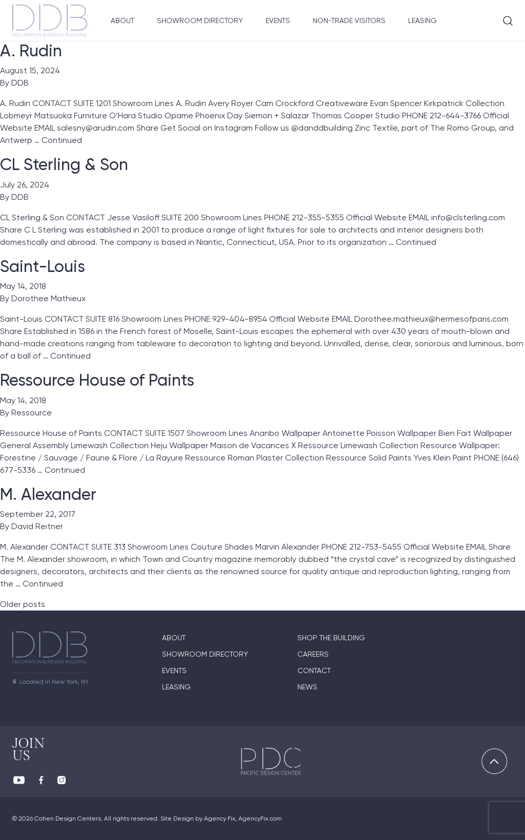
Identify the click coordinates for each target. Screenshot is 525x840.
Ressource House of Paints (97, 380)
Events (278, 20)
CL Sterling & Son (64, 164)
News (307, 687)
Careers (313, 654)
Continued (62, 140)
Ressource (31, 412)
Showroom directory (205, 654)
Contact (314, 670)
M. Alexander (48, 494)
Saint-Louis (42, 266)
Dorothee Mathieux (48, 298)
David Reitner (37, 526)
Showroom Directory (200, 20)
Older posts (22, 604)
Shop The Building (331, 638)
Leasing (422, 20)
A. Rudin (31, 50)
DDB (20, 83)
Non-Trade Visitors (349, 20)
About (122, 20)
